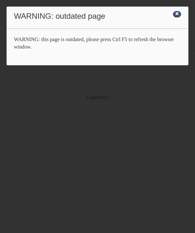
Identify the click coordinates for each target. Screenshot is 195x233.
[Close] (177, 14)
